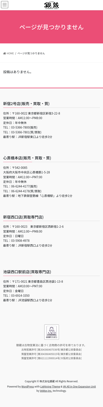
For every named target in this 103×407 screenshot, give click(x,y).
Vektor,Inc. (46, 390)
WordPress (27, 386)
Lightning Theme (50, 386)
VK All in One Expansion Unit (79, 386)
